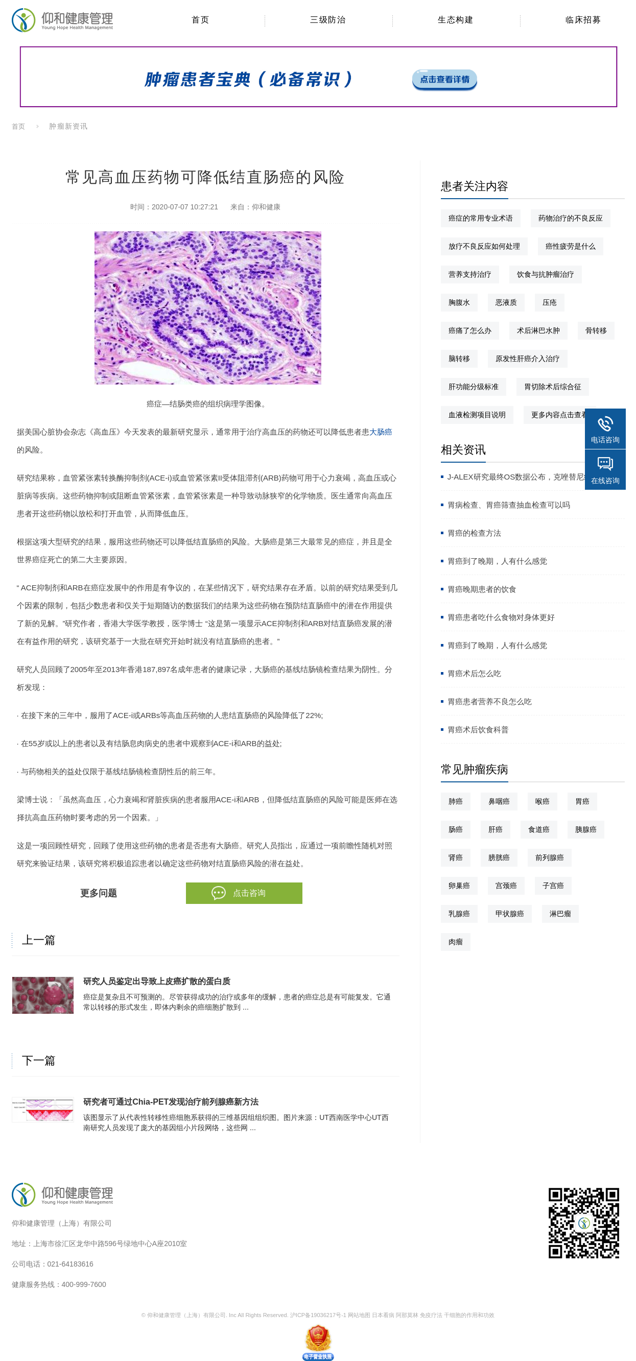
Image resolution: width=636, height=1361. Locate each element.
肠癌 (456, 829)
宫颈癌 (506, 885)
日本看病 (383, 1315)
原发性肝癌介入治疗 (528, 358)
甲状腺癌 (510, 914)
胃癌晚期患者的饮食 (481, 589)
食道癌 (539, 829)
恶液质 (506, 302)
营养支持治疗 (470, 274)
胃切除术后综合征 (552, 387)
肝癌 (495, 829)
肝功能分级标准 (474, 387)
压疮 (550, 302)
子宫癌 (553, 885)
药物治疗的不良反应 (570, 218)
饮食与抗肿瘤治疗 (545, 274)
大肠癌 (380, 431)
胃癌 (582, 801)
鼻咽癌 (499, 801)
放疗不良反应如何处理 (484, 246)
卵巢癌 (459, 885)
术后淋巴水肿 (538, 330)
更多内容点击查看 (559, 415)
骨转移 (596, 330)
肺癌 (456, 801)
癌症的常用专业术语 (481, 218)
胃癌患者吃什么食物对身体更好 (501, 617)
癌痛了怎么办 (470, 330)
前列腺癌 (549, 857)
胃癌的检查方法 (474, 533)
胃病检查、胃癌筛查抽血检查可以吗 (508, 504)
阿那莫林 (407, 1315)
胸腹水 (459, 302)
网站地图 (359, 1315)
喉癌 (542, 801)
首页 (19, 126)
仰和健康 (266, 207)
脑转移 (459, 358)
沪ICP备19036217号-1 (318, 1315)
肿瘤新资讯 (68, 126)
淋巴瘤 (560, 914)
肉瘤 (456, 942)
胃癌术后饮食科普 (478, 729)
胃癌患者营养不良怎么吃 (489, 701)
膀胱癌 (499, 857)
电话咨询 (605, 440)
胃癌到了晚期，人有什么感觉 (497, 561)
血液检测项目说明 (477, 415)
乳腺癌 (459, 914)
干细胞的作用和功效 (469, 1315)
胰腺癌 (586, 829)
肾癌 (456, 857)
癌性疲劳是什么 (571, 246)
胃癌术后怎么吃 (474, 673)
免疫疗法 (431, 1315)
